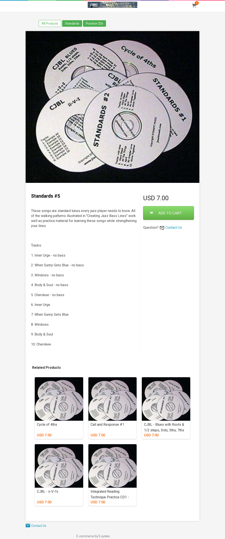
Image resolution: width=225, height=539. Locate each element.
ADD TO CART (166, 213)
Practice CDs (94, 23)
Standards (72, 23)
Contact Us (173, 227)
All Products (50, 23)
